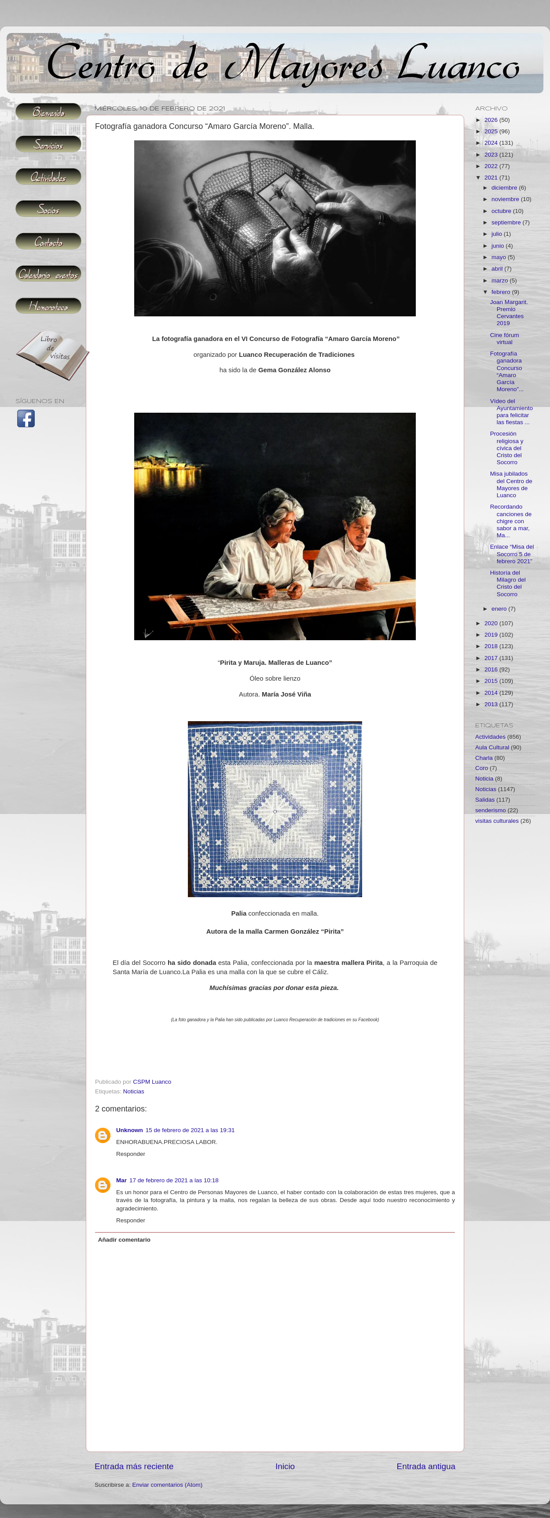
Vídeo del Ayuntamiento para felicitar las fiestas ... (511, 412)
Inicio (285, 1466)
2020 (491, 623)
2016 (491, 669)
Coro (481, 768)
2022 (491, 166)
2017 (491, 658)
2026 (491, 120)
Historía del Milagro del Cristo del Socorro (508, 583)
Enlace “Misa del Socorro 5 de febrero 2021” (512, 553)
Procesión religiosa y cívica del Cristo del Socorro (507, 448)
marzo (500, 280)
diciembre (505, 187)
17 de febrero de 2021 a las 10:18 (174, 1180)
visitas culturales (497, 821)
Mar (121, 1180)
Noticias (133, 1091)
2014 (491, 692)
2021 (491, 177)
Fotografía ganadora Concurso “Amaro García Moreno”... (507, 371)
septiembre (507, 222)
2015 (491, 681)
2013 (491, 704)
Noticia (484, 778)
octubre (502, 211)
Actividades (490, 736)
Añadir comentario (124, 1239)
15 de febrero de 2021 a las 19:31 (190, 1130)
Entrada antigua (426, 1466)
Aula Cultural (492, 747)
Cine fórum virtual (504, 338)
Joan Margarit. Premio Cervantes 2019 (509, 313)
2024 (491, 142)
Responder (130, 1154)
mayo (499, 257)
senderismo (490, 810)
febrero (501, 292)
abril (497, 268)
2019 (491, 634)
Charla (484, 758)
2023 (491, 154)
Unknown (129, 1130)
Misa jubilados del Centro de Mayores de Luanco (511, 484)
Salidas (485, 799)
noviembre (506, 199)
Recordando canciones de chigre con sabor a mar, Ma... (511, 521)
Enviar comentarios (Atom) (167, 1484)
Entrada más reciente (134, 1466)
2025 (491, 131)
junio (498, 245)
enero (499, 608)
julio (497, 234)
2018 (491, 646)
